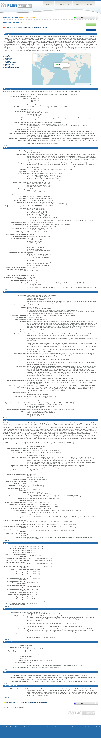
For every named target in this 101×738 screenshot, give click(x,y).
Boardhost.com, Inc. (30, 726)
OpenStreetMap (86, 84)
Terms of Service (10, 726)
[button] (68, 64)
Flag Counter (16, 5)
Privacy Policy (19, 726)
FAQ (77, 4)
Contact (3, 726)
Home (48, 4)
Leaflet (78, 84)
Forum (89, 4)
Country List (63, 4)
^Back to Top (6, 145)
